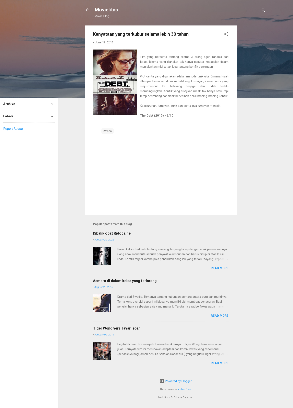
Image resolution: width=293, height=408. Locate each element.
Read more (219, 268)
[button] (226, 35)
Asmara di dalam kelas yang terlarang (125, 281)
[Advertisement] (253, 86)
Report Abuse (13, 129)
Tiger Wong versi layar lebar (116, 328)
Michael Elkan (184, 389)
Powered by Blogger (175, 381)
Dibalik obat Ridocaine (112, 233)
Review (107, 131)
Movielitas (106, 10)
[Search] (263, 11)
